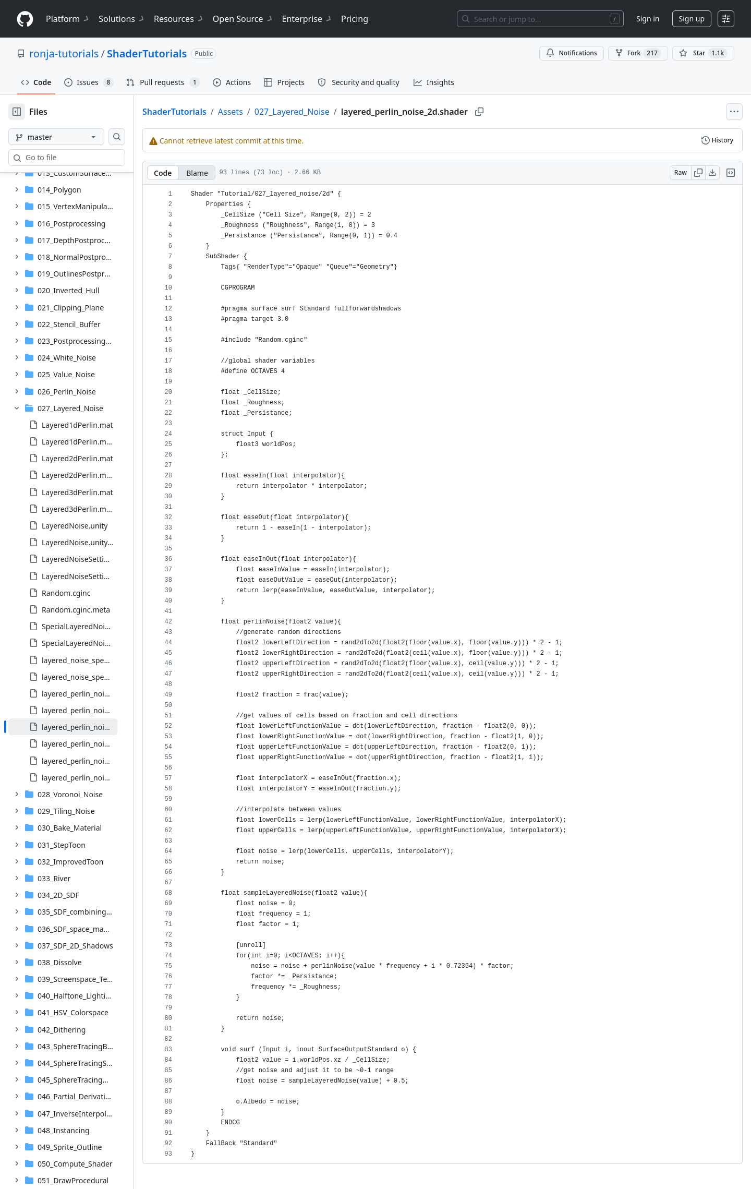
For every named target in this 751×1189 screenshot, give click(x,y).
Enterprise (307, 19)
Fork (638, 53)
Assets (263, 111)
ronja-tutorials (64, 53)
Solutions (122, 19)
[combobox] (88, 157)
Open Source (243, 19)
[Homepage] (25, 19)
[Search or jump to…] (540, 19)
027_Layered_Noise (325, 111)
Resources (179, 19)
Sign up (692, 18)
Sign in (647, 18)
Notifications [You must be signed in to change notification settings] (571, 53)
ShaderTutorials (147, 53)
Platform (68, 19)
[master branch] (73, 136)
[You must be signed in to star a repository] (703, 53)
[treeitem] (79, 317)
